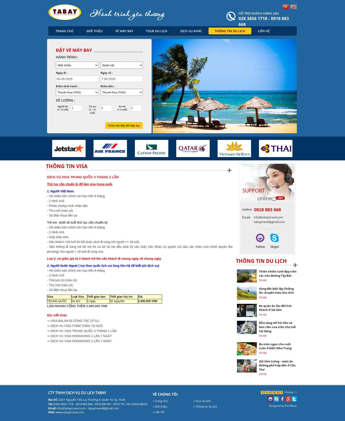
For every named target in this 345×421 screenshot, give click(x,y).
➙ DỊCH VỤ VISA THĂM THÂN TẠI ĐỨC (75, 326)
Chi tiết (262, 280)
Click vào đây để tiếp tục (124, 125)
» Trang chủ (160, 401)
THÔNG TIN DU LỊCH (230, 31)
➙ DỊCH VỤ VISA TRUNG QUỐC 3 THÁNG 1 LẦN (82, 331)
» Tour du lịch (202, 401)
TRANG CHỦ (64, 31)
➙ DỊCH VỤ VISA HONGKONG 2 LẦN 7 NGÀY (79, 341)
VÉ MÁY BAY (124, 31)
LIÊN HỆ (264, 31)
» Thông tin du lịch (205, 406)
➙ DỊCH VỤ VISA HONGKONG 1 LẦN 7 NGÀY (79, 336)
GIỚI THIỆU (94, 31)
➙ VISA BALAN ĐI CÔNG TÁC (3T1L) (73, 321)
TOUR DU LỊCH (156, 31)
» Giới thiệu (160, 406)
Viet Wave (291, 406)
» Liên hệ (158, 412)
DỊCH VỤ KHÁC (191, 31)
